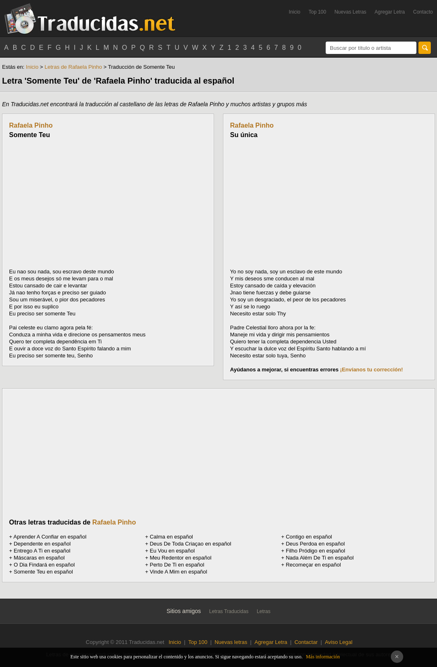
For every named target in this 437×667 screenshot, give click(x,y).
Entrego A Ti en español (42, 551)
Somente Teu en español (43, 572)
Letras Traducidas (228, 611)
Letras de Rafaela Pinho (73, 67)
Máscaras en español (39, 558)
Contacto (423, 12)
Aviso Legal (338, 642)
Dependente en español (42, 544)
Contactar (305, 642)
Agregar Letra (390, 12)
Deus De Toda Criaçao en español (190, 544)
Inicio (294, 12)
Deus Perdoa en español (315, 544)
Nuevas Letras (350, 12)
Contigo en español (309, 537)
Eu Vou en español (172, 551)
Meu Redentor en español (180, 558)
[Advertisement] (78, 203)
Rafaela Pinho (31, 125)
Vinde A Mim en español (178, 572)
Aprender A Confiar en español (50, 537)
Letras (263, 611)
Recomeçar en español (313, 565)
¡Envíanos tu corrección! (371, 369)
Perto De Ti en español (177, 565)
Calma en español (171, 537)
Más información (323, 657)
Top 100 (318, 12)
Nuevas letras (230, 642)
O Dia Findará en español (44, 565)
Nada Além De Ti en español (320, 558)
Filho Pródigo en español (315, 551)
